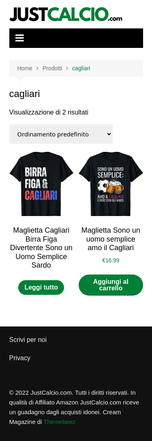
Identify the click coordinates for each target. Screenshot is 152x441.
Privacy (19, 358)
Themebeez (59, 421)
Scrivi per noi (28, 339)
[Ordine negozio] (61, 134)
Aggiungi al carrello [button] (110, 285)
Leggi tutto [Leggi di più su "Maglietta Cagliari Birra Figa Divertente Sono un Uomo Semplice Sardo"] (41, 287)
